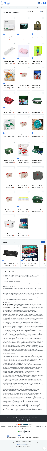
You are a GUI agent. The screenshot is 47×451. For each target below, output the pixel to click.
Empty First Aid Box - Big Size (37, 110)
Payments (20, 417)
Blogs (16, 417)
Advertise (21, 436)
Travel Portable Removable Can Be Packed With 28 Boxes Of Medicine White (37, 61)
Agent (36, 436)
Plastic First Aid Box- (23, 134)
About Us (9, 417)
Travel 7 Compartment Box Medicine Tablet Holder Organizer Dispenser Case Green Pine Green (37, 134)
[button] (44, 3)
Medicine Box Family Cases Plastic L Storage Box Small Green (9, 36)
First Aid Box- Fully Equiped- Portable (23, 233)
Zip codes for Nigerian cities (28, 417)
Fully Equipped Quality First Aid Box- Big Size (37, 85)
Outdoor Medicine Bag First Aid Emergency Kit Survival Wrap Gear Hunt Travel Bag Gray (37, 185)
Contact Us (37, 417)
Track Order (32, 426)
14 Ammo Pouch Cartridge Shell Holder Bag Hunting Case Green (37, 36)
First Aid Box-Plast (9, 185)
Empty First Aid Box (38, 209)
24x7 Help (24, 428)
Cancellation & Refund (24, 426)
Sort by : (29, 11)
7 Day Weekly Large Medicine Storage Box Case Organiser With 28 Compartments (23, 209)
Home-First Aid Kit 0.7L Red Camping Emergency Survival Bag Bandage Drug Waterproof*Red (9, 110)
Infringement (3, 426)
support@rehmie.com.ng (21, 444)
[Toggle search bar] (41, 3)
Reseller (44, 426)
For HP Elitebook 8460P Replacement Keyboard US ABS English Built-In (11, 263)
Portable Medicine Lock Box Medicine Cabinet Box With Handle (23, 36)
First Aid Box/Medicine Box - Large (9, 233)
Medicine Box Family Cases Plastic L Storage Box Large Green (9, 134)
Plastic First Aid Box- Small (23, 85)
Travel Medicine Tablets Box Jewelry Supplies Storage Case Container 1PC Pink (23, 61)
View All (42, 242)
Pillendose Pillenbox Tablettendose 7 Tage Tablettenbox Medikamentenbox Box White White (9, 61)
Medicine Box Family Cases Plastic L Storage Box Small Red (23, 160)
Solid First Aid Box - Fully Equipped (23, 110)
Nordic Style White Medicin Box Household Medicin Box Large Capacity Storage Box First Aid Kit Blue (9, 85)
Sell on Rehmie (38, 426)
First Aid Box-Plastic (9, 209)
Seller (29, 436)
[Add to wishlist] (18, 246)
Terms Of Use (10, 426)
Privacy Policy (16, 426)
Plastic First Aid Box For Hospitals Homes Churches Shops (23, 185)
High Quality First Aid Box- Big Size (9, 160)
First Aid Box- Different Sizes (37, 160)
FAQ (13, 417)
